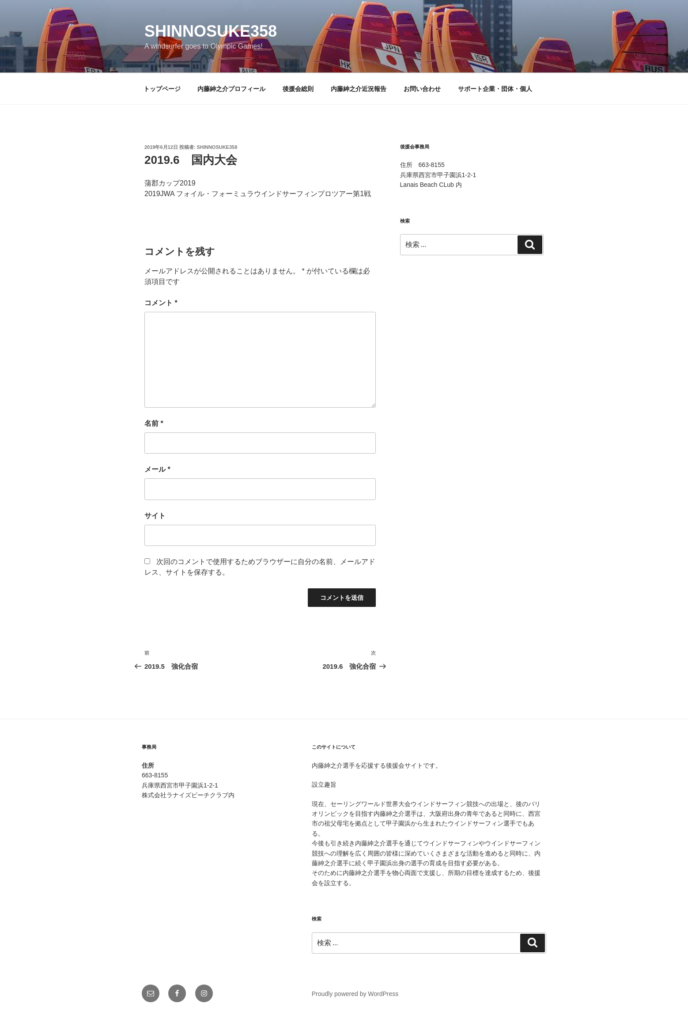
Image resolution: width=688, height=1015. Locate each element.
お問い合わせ (422, 88)
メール (157, 469)
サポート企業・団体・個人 (495, 88)
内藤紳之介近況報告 (358, 88)
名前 (153, 423)
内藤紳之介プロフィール (231, 88)
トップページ (162, 88)
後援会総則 (298, 88)
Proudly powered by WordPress (355, 993)
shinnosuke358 (210, 31)
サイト (155, 515)
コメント (161, 303)
